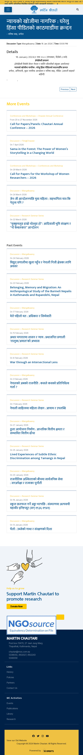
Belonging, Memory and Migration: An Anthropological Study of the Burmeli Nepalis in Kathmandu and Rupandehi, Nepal (40, 291)
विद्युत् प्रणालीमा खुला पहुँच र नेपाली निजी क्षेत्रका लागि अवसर (40, 264)
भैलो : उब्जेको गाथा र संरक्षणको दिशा (31, 529)
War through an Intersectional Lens (34, 362)
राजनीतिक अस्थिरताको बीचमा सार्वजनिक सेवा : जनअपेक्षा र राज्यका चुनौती (36, 481)
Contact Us (12, 688)
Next (73, 89)
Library (10, 714)
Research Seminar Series (33, 216)
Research (11, 719)
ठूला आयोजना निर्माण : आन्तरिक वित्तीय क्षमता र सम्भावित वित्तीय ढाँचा (37, 431)
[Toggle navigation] (8, 9)
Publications (12, 708)
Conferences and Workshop (50, 166)
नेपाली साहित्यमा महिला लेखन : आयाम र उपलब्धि (38, 408)
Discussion (15, 141)
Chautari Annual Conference (50, 116)
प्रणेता (21, 34)
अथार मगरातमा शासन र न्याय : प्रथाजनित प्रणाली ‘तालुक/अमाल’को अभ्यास (37, 339)
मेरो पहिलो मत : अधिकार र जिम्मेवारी (30, 316)
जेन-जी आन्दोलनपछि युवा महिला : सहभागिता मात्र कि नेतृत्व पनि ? (40, 200)
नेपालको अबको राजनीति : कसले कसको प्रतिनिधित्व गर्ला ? (39, 385)
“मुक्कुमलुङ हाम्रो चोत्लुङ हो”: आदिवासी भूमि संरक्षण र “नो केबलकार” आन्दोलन (40, 225)
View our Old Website (17, 740)
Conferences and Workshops (23, 116)
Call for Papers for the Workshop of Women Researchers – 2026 (39, 175)
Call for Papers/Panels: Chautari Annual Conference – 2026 (36, 125)
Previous (65, 89)
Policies (10, 677)
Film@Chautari (28, 141)
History (10, 672)
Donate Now (16, 606)
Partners (11, 682)
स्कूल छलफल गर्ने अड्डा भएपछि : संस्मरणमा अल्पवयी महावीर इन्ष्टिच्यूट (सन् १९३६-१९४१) (40, 506)
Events (10, 703)
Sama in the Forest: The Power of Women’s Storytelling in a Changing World (39, 150)
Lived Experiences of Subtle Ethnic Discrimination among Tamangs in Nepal (37, 456)
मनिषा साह (12, 34)
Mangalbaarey (28, 191)
